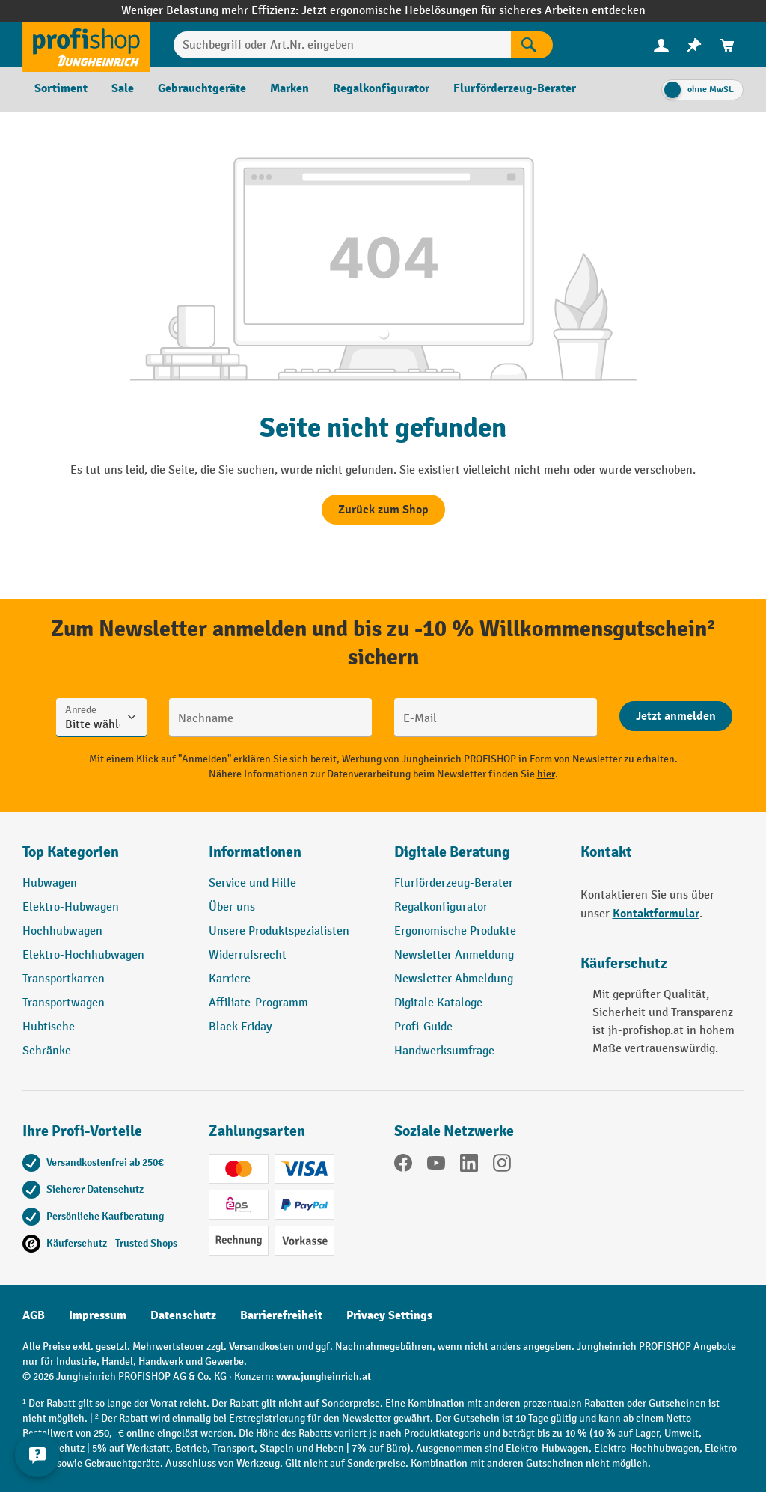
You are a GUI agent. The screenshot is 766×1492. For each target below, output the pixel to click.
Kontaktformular (656, 913)
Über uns (232, 907)
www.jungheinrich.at (323, 1376)
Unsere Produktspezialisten (279, 931)
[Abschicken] (675, 716)
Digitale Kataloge (438, 1003)
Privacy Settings (389, 1315)
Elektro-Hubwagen (70, 907)
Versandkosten (261, 1346)
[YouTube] (436, 1166)
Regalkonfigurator (441, 907)
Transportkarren (63, 979)
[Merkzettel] (694, 45)
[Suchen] (532, 44)
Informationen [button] (255, 852)
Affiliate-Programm (258, 1003)
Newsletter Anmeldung (454, 955)
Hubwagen (49, 883)
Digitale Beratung (452, 852)
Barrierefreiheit (281, 1315)
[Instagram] (502, 1166)
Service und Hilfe (252, 883)
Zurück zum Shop (383, 509)
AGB (33, 1315)
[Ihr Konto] (661, 45)
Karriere (230, 979)
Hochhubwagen (62, 931)
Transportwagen (63, 1003)
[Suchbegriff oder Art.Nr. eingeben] (342, 44)
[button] (476, 858)
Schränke (46, 1051)
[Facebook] (403, 1166)
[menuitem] (661, 45)
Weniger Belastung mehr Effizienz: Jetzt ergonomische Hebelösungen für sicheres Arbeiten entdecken (383, 11)
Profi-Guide (423, 1027)
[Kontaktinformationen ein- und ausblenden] (37, 1454)
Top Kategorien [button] (70, 852)
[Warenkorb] (727, 45)
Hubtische (48, 1027)
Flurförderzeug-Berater (453, 883)
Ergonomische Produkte (455, 931)
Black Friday (240, 1027)
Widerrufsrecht (248, 955)
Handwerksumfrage (444, 1051)
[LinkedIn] (469, 1166)
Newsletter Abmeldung (453, 979)
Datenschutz (183, 1315)
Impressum (97, 1315)
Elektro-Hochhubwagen (83, 955)
